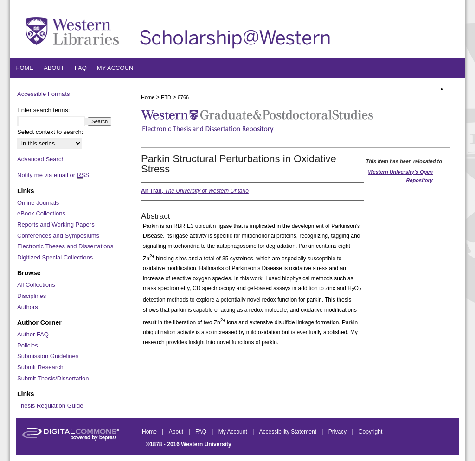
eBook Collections (41, 213)
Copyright (370, 432)
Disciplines (31, 295)
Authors (27, 306)
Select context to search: (50, 131)
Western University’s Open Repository (400, 176)
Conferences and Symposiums (58, 235)
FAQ (201, 432)
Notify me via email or (53, 175)
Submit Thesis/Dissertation (53, 378)
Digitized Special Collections (55, 257)
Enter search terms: (43, 110)
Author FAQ (33, 334)
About (177, 432)
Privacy (338, 432)
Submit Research (40, 367)
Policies (27, 345)
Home (147, 97)
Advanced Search (41, 159)
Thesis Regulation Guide (50, 405)
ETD (166, 97)
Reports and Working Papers (56, 224)
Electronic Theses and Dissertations (65, 246)
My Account (233, 432)
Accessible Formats (43, 93)
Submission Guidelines (47, 356)
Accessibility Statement (288, 432)
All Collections (36, 284)
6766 (183, 97)
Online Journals (38, 202)
